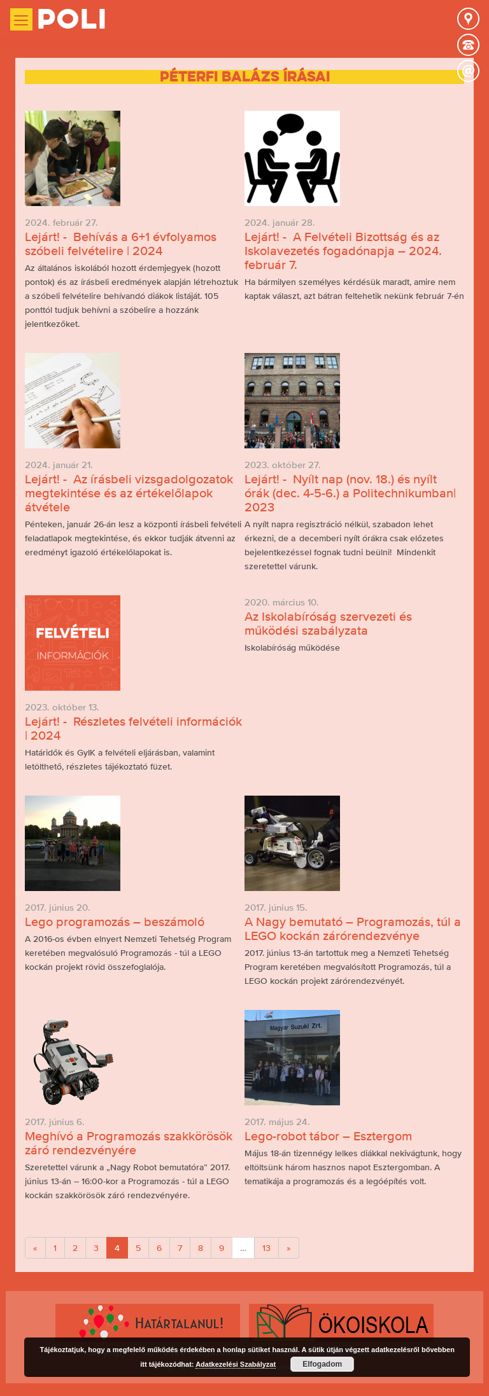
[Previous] (35, 1248)
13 (266, 1248)
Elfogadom (322, 1364)
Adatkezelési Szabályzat (235, 1364)
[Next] (288, 1248)
